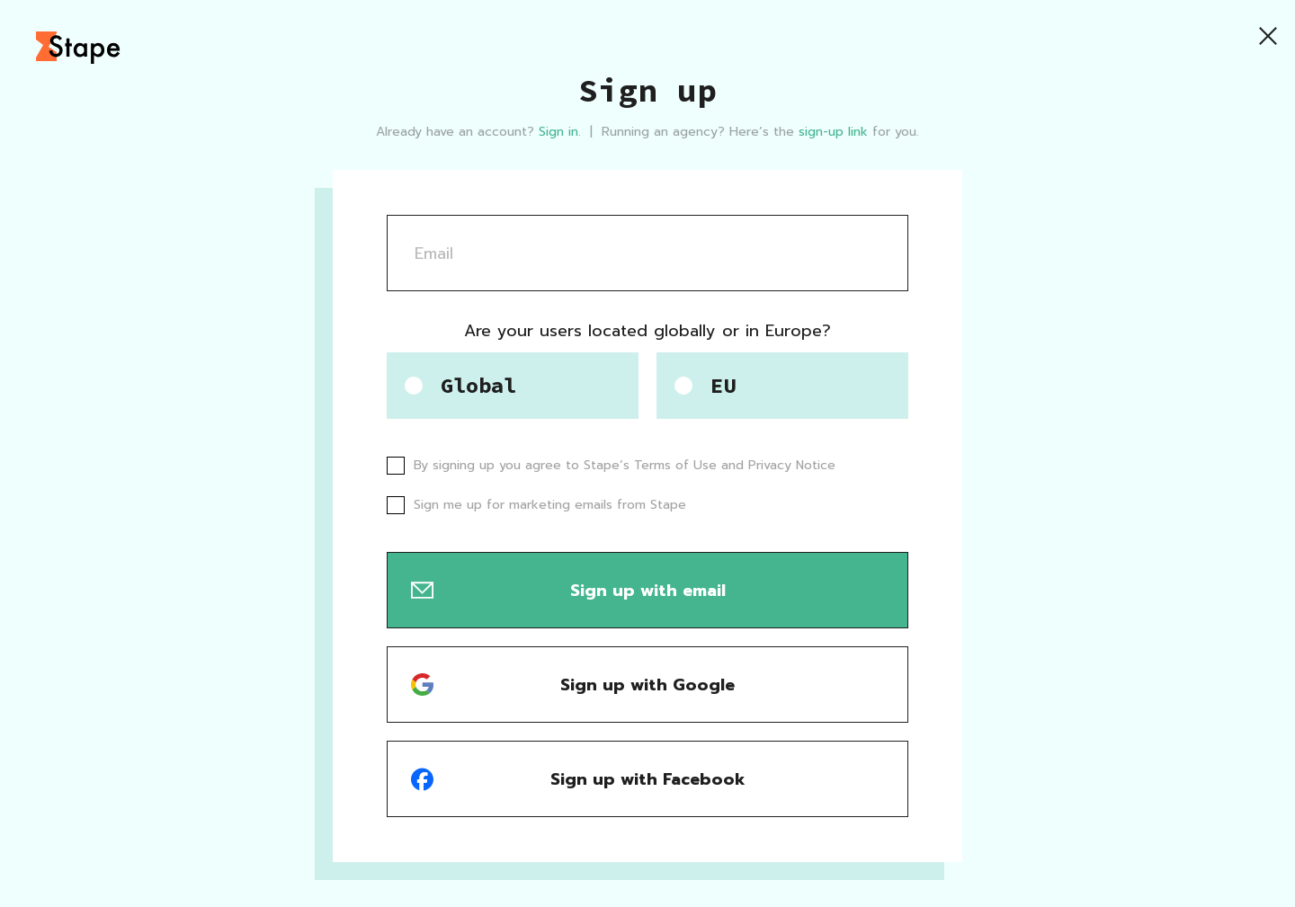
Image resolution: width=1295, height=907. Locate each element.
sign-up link (833, 131)
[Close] (1268, 36)
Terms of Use (675, 465)
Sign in (558, 131)
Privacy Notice (791, 465)
